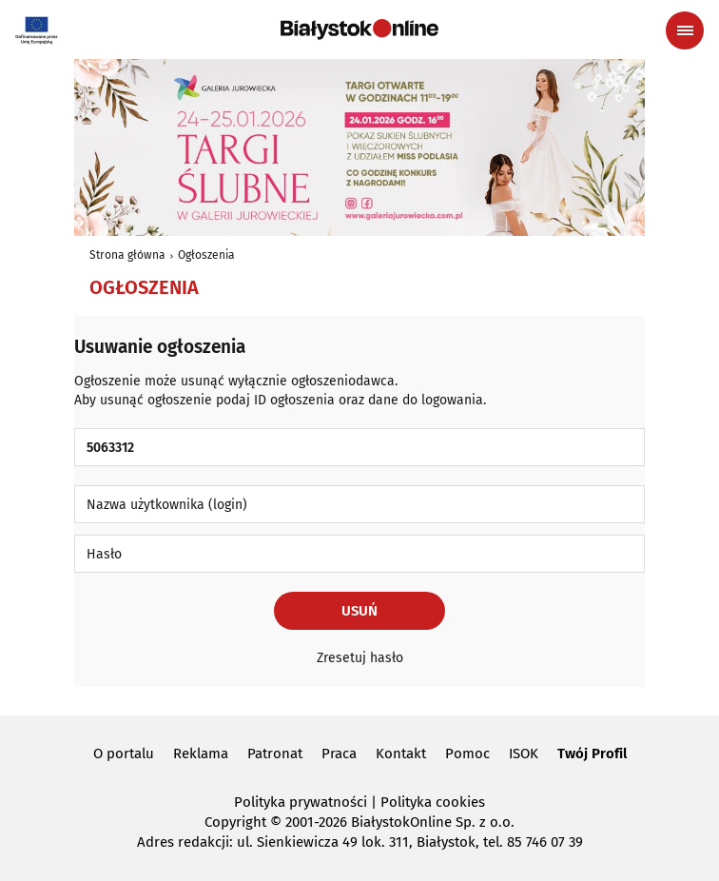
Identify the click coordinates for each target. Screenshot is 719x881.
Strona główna (127, 255)
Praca (339, 753)
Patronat (274, 753)
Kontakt (401, 753)
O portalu (123, 753)
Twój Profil (592, 753)
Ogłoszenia (206, 255)
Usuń (359, 610)
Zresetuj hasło (360, 658)
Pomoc (467, 753)
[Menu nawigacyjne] (685, 30)
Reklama (200, 753)
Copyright (235, 822)
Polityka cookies (432, 802)
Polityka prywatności (300, 802)
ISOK (523, 753)
